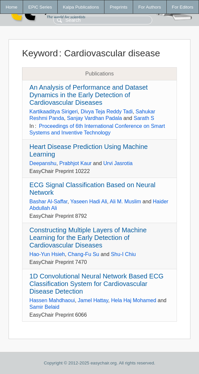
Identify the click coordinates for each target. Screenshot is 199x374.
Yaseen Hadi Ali (88, 201)
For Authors (149, 7)
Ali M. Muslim (125, 201)
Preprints (118, 7)
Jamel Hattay (93, 300)
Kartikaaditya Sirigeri (53, 111)
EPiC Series (40, 7)
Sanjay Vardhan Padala (94, 118)
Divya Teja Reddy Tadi (107, 111)
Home (11, 7)
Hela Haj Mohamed (133, 300)
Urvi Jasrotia (118, 163)
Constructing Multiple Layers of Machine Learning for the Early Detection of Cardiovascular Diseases (88, 237)
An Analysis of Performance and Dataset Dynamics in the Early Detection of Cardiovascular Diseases (88, 95)
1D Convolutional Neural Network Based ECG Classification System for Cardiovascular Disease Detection (96, 284)
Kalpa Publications (81, 7)
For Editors (182, 7)
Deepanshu (42, 163)
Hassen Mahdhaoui (52, 300)
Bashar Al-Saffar (48, 201)
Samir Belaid (44, 307)
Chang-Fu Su (83, 254)
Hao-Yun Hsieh (47, 254)
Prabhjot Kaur (75, 163)
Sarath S (144, 118)
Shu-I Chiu (123, 254)
